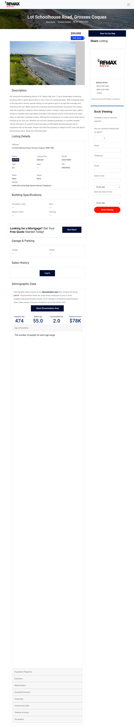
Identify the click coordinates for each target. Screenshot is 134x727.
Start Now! (72, 236)
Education (19, 685)
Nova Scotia (50, 22)
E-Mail (99, 93)
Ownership (19, 705)
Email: (96, 166)
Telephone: (98, 156)
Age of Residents (21, 334)
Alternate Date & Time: (103, 192)
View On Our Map (107, 33)
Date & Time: (99, 176)
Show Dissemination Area (47, 314)
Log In (47, 279)
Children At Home (22, 719)
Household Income (22, 698)
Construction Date (22, 712)
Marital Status (20, 692)
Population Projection (23, 678)
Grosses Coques (64, 22)
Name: (97, 145)
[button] (15, 66)
